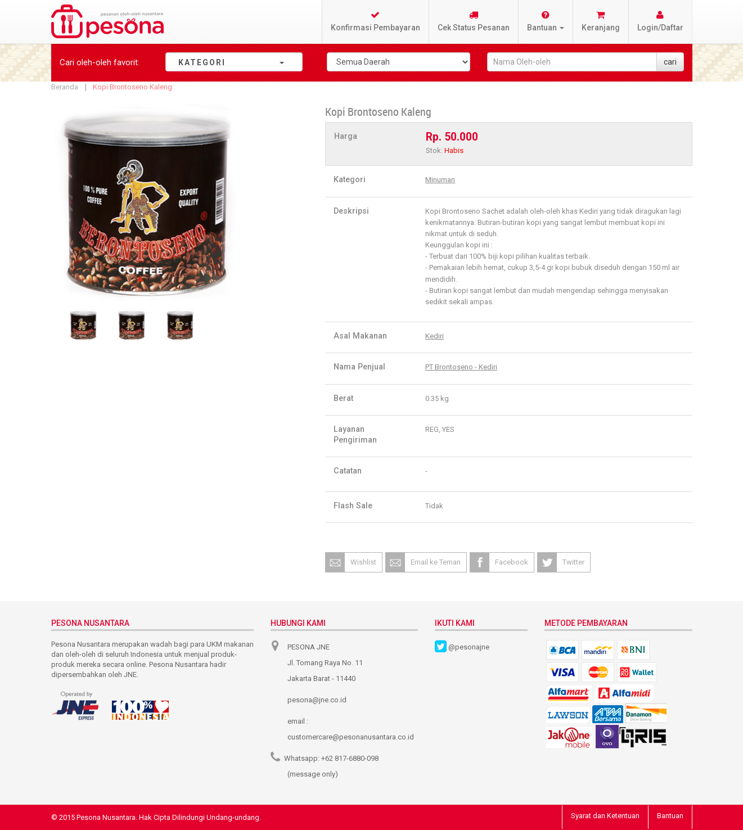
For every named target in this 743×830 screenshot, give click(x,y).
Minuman (440, 179)
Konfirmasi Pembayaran (375, 21)
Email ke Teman (436, 562)
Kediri (434, 336)
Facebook (511, 562)
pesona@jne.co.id (316, 700)
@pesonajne (468, 647)
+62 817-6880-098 (350, 758)
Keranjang (601, 21)
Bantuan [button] (545, 21)
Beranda (64, 87)
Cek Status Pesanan (474, 21)
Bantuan (670, 815)
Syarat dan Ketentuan (605, 815)
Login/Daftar (660, 21)
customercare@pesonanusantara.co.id (350, 737)
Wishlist (363, 562)
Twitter (573, 562)
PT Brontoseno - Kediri (461, 367)
